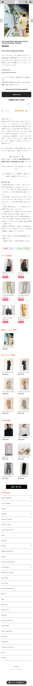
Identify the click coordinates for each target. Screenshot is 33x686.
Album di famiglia (6, 519)
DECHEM (4, 615)
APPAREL (4, 514)
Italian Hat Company (7, 572)
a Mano (3, 508)
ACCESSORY (5, 567)
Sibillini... (4, 556)
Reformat (4, 604)
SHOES (3, 546)
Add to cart (17, 94)
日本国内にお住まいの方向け (17, 100)
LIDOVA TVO (5, 610)
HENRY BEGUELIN (6, 498)
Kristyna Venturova (7, 647)
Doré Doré (4, 583)
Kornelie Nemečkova (7, 588)
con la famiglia (5, 503)
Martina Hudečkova (7, 620)
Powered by (16, 669)
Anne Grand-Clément (8, 562)
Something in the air (7, 530)
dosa (2, 535)
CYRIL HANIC (5, 626)
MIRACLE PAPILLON (7, 551)
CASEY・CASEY (6, 524)
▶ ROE (3, 658)
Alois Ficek (4, 578)
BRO (2, 599)
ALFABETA (4, 642)
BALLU (3, 594)
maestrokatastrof (7, 631)
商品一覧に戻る (16, 487)
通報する (29, 104)
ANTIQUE (4, 636)
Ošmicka (4, 540)
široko (3, 652)
